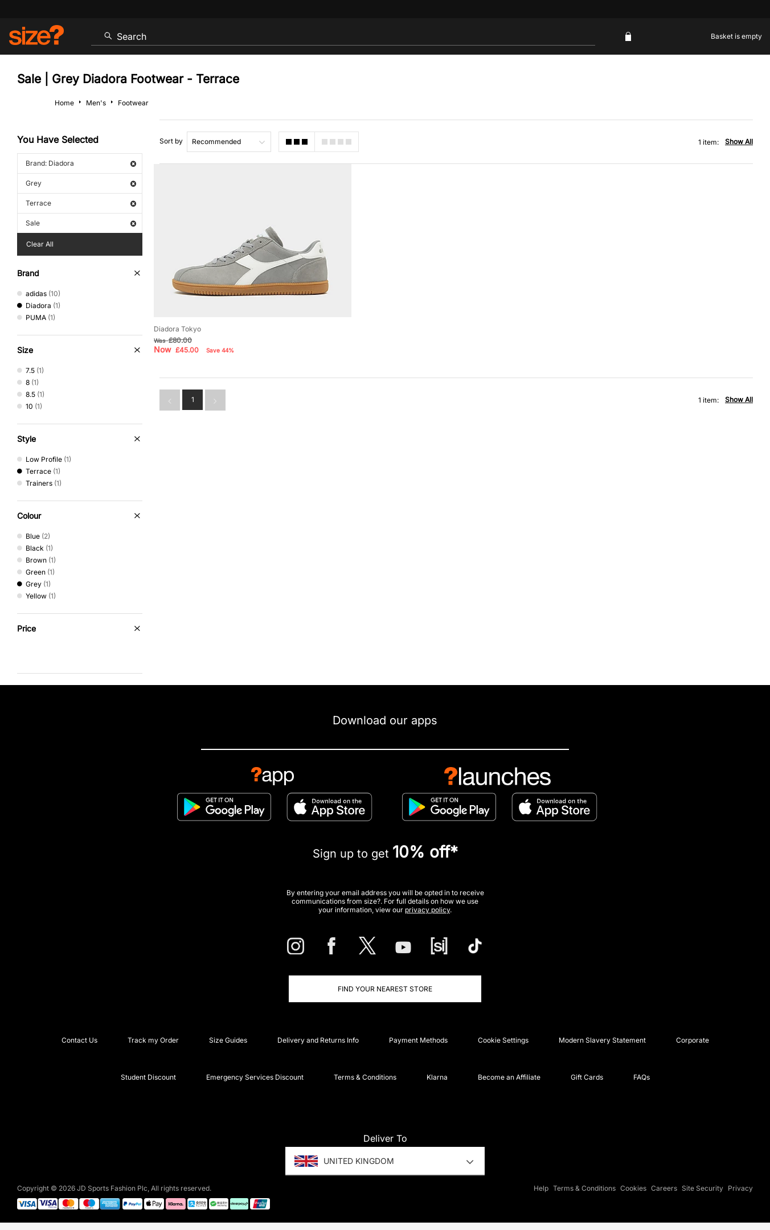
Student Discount (148, 1077)
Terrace (81, 203)
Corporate (692, 1040)
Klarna (437, 1077)
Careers (664, 1188)
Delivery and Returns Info (318, 1040)
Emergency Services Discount (255, 1077)
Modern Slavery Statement (602, 1040)
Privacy (740, 1188)
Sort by (171, 141)
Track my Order (153, 1040)
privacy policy (427, 909)
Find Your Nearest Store (385, 989)
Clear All (40, 244)
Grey (81, 183)
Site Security (702, 1188)
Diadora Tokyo (177, 329)
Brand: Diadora (81, 163)
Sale (81, 223)
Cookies (633, 1188)
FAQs (641, 1077)
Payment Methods (418, 1040)
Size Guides (228, 1040)
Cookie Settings (503, 1040)
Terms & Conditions (365, 1077)
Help (541, 1188)
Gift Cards (587, 1077)
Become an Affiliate (509, 1077)
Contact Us (79, 1040)
